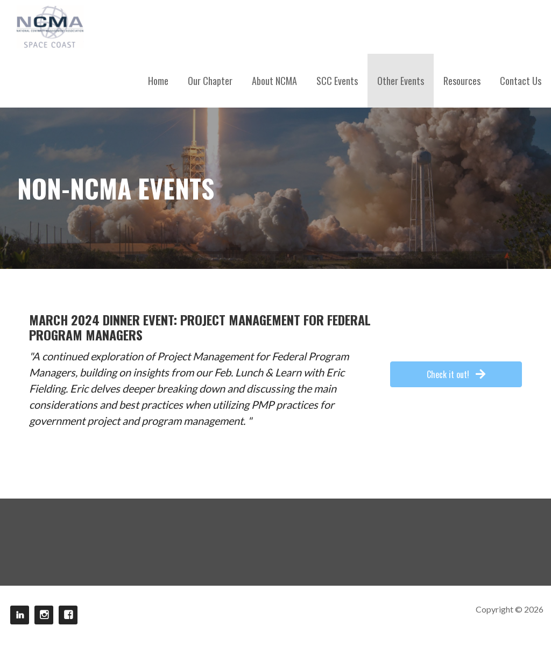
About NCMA (274, 81)
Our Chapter (210, 81)
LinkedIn (19, 615)
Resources (462, 81)
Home (158, 81)
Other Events (400, 81)
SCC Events (337, 81)
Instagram (43, 615)
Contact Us (520, 81)
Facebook (68, 615)
